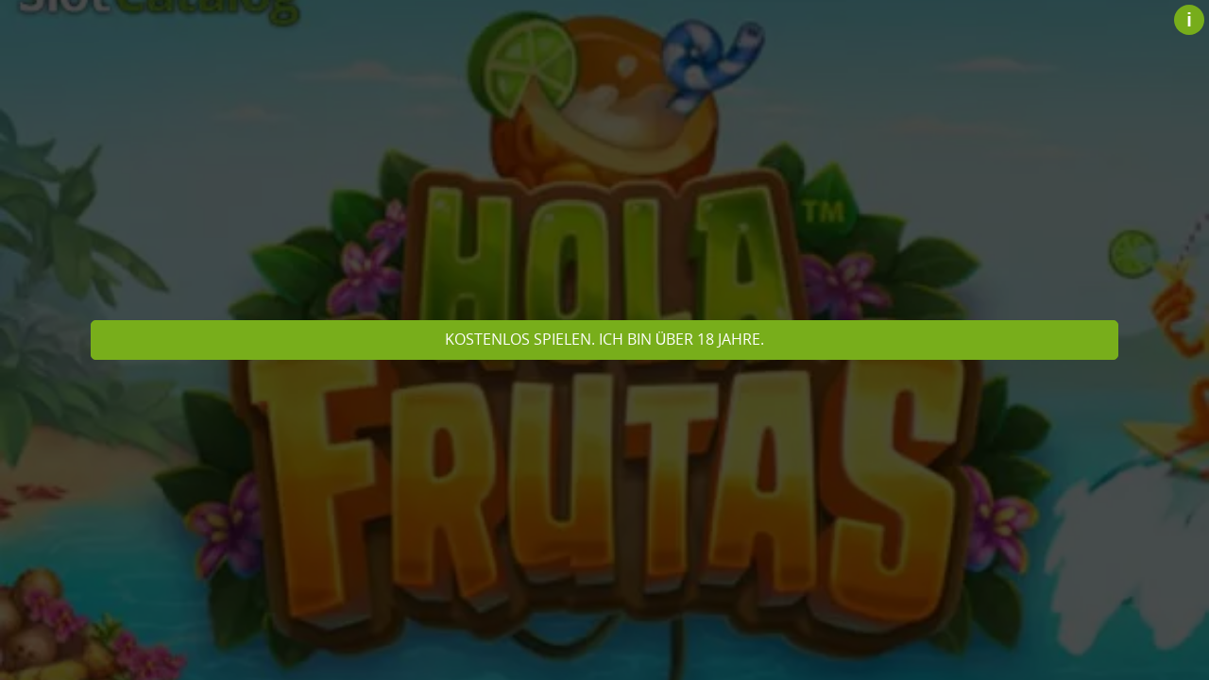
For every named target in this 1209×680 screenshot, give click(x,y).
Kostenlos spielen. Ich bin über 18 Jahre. (605, 339)
